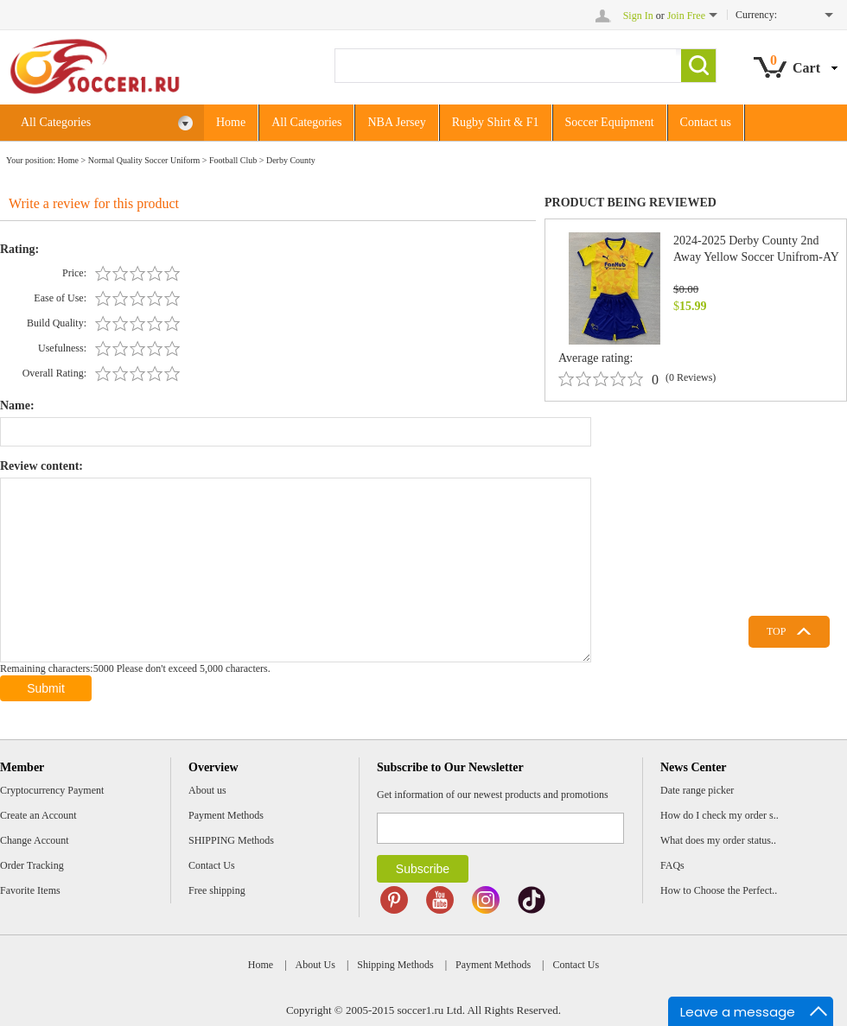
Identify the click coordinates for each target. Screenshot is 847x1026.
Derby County (290, 160)
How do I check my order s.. (719, 815)
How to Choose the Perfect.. (718, 890)
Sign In (638, 16)
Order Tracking (32, 865)
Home (230, 122)
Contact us (706, 122)
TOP (776, 631)
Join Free (686, 16)
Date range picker (697, 790)
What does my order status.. (718, 840)
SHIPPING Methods (231, 840)
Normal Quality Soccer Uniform (144, 160)
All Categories (107, 123)
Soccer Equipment (609, 122)
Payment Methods (226, 815)
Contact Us (211, 865)
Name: (17, 405)
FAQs (672, 865)
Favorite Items (30, 890)
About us (207, 790)
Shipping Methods (395, 965)
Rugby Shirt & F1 (495, 122)
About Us (315, 965)
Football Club (233, 160)
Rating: (19, 249)
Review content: (41, 465)
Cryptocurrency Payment (52, 790)
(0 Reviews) (691, 377)
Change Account (34, 840)
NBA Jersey (396, 122)
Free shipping (216, 890)
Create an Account (38, 815)
